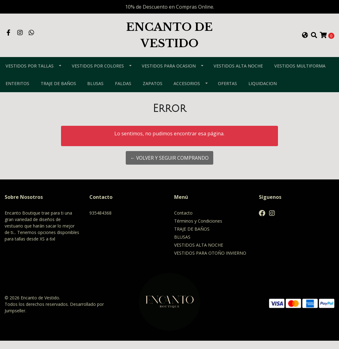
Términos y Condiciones (198, 229)
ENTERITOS (17, 92)
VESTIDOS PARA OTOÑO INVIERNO (210, 261)
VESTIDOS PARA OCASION (169, 74)
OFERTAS (227, 92)
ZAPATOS (152, 92)
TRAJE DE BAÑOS (58, 92)
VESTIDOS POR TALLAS (30, 74)
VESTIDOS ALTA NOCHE (238, 74)
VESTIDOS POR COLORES (98, 74)
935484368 (100, 221)
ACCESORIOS (187, 92)
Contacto (183, 221)
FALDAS (123, 92)
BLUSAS (95, 92)
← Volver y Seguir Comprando (169, 166)
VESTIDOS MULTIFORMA (299, 74)
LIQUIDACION (262, 92)
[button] (305, 39)
